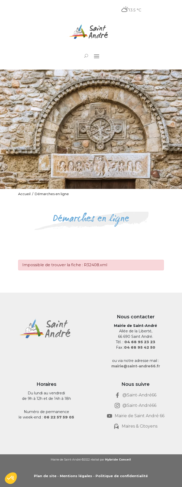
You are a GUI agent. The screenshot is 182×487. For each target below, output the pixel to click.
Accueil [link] (24, 194)
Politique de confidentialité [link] (122, 476)
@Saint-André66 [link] (139, 395)
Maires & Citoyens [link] (139, 426)
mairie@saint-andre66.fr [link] (135, 366)
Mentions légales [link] (76, 476)
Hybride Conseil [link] (118, 459)
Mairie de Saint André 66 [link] (139, 415)
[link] (91, 32)
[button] (96, 56)
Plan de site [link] (45, 476)
